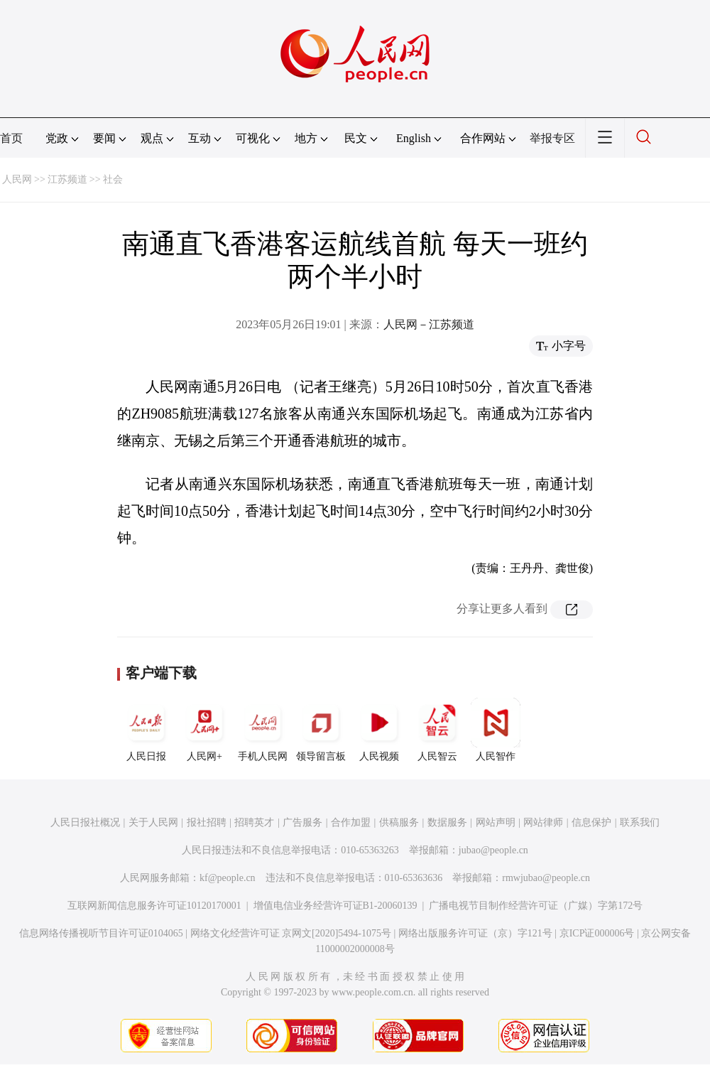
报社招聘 (206, 822)
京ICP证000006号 (597, 933)
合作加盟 (351, 822)
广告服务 (302, 822)
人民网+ (204, 730)
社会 (113, 179)
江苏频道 (67, 179)
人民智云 (437, 730)
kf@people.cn (228, 878)
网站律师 (543, 822)
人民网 (17, 179)
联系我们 (640, 822)
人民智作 (495, 730)
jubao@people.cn (493, 850)
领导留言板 (321, 730)
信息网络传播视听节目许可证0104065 (101, 933)
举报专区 (552, 138)
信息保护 (591, 822)
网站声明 (495, 822)
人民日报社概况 (85, 822)
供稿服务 (399, 822)
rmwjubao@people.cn (546, 878)
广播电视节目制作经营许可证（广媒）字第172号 (536, 905)
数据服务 (447, 822)
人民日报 (146, 730)
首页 (11, 138)
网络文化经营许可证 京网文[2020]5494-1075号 (291, 933)
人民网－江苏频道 (428, 324)
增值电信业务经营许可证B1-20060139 (335, 905)
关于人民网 (153, 822)
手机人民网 (263, 730)
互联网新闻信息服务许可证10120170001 (154, 905)
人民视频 (379, 730)
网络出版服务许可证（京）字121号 (475, 933)
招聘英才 (254, 822)
